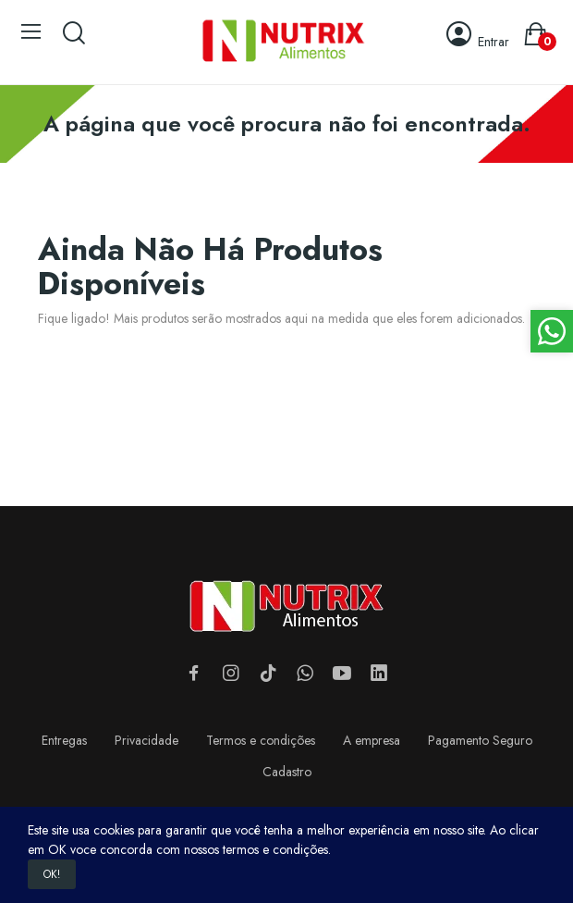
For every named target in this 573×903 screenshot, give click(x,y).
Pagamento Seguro (480, 740)
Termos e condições (260, 740)
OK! (51, 874)
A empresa (371, 740)
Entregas (64, 740)
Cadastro (286, 771)
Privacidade (146, 740)
